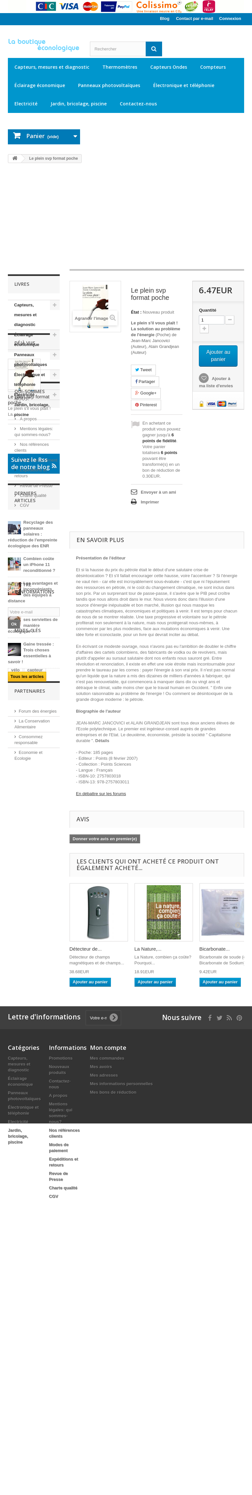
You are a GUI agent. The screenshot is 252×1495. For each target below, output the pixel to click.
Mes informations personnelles (121, 1341)
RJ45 (50, 1112)
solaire (33, 1132)
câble (34, 1024)
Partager (145, 381)
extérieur (34, 1122)
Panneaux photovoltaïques (109, 85)
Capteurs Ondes (168, 67)
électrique (44, 995)
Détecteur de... (86, 949)
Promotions (61, 1315)
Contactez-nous (138, 103)
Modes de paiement (38, 604)
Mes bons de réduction (113, 1349)
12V (15, 1132)
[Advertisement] (126, 219)
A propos (28, 562)
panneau (20, 1034)
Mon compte (108, 1305)
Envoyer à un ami (158, 492)
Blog (165, 18)
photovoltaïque (26, 1053)
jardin (17, 1103)
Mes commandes (107, 1315)
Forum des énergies (38, 1185)
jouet (16, 1024)
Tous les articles (27, 886)
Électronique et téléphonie (183, 85)
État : (136, 312)
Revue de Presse (35, 629)
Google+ (146, 393)
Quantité (207, 310)
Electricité (25, 103)
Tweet (143, 369)
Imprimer (150, 502)
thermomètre (24, 1112)
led (14, 1122)
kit (46, 1004)
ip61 (15, 1004)
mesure (18, 995)
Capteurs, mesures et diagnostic (51, 67)
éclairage (42, 1063)
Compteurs (213, 67)
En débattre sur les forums (101, 793)
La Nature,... (148, 949)
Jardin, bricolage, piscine (79, 103)
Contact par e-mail (194, 18)
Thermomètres (119, 67)
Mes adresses (104, 1332)
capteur (35, 1014)
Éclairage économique (39, 85)
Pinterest (146, 404)
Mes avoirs (101, 1324)
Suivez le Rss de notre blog (33, 673)
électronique (23, 1083)
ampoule (20, 1142)
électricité (21, 1044)
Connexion (230, 18)
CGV (24, 649)
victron (18, 1063)
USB (31, 1004)
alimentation (23, 1093)
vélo (15, 1014)
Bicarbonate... (215, 949)
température (23, 1073)
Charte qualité (33, 639)
